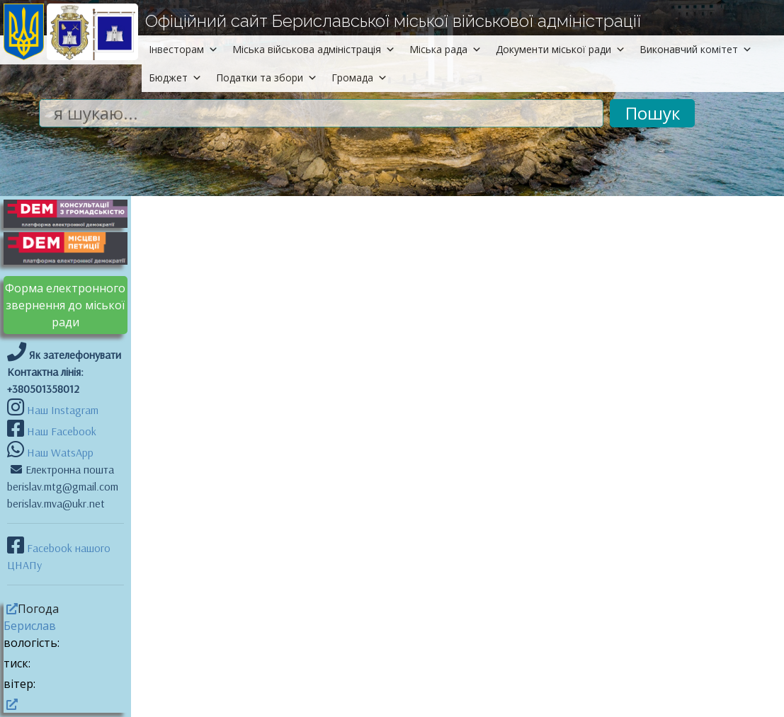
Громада (359, 77)
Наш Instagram (62, 410)
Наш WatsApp (58, 452)
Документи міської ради (560, 49)
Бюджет (175, 77)
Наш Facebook (60, 431)
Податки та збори (266, 77)
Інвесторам (183, 49)
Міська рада (445, 49)
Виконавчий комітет (696, 49)
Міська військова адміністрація (313, 49)
